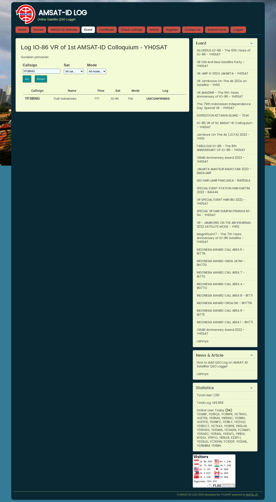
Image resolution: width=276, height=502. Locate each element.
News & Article (209, 355)
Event (88, 29)
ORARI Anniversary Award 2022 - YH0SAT (221, 332)
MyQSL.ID (252, 494)
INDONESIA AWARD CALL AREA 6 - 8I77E (221, 312)
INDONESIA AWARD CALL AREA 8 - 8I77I (225, 295)
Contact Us (193, 29)
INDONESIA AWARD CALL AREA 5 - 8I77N (221, 251)
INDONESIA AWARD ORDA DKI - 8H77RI (224, 303)
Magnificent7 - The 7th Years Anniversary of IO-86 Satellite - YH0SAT (220, 238)
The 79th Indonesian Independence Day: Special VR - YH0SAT (224, 106)
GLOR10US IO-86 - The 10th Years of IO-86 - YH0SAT (224, 52)
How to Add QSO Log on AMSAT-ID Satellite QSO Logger (222, 364)
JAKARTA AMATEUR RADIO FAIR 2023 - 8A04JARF (224, 171)
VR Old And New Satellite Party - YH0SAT (221, 64)
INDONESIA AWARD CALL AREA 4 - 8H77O (221, 286)
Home (22, 29)
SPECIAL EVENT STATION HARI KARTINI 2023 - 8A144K (223, 190)
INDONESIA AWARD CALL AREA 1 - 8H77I (225, 322)
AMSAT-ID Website (63, 29)
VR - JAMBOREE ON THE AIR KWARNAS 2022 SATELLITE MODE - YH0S (224, 225)
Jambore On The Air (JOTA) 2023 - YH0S (223, 136)
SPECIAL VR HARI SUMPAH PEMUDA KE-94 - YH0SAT (224, 213)
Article (154, 29)
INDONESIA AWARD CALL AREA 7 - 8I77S (221, 274)
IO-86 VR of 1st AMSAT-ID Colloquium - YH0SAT (224, 125)
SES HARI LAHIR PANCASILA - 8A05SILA (223, 180)
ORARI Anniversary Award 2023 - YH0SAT (221, 159)
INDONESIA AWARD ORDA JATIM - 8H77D (221, 263)
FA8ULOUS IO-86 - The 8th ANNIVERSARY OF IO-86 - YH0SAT (221, 148)
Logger (238, 29)
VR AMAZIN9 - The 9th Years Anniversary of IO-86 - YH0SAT (220, 94)
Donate (38, 29)
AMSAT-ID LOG (62, 12)
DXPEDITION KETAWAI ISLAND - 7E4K (223, 115)
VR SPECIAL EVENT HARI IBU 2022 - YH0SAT (221, 201)
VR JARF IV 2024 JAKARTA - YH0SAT (222, 73)
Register (172, 29)
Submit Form (217, 29)
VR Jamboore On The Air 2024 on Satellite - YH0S (222, 83)
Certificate (106, 29)
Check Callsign (132, 29)
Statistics (205, 388)
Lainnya (202, 341)
